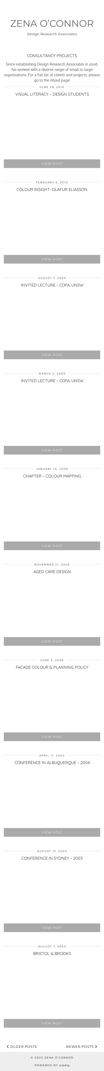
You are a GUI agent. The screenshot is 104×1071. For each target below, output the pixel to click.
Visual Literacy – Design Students (52, 94)
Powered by (52, 1065)
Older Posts (22, 1046)
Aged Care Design (52, 571)
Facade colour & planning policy (52, 667)
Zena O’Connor (52, 23)
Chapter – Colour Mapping (52, 476)
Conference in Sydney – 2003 (52, 858)
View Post (52, 163)
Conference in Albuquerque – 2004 (52, 762)
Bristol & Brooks (52, 953)
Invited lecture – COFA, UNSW (52, 285)
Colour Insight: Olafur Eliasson (52, 189)
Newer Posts (81, 1046)
